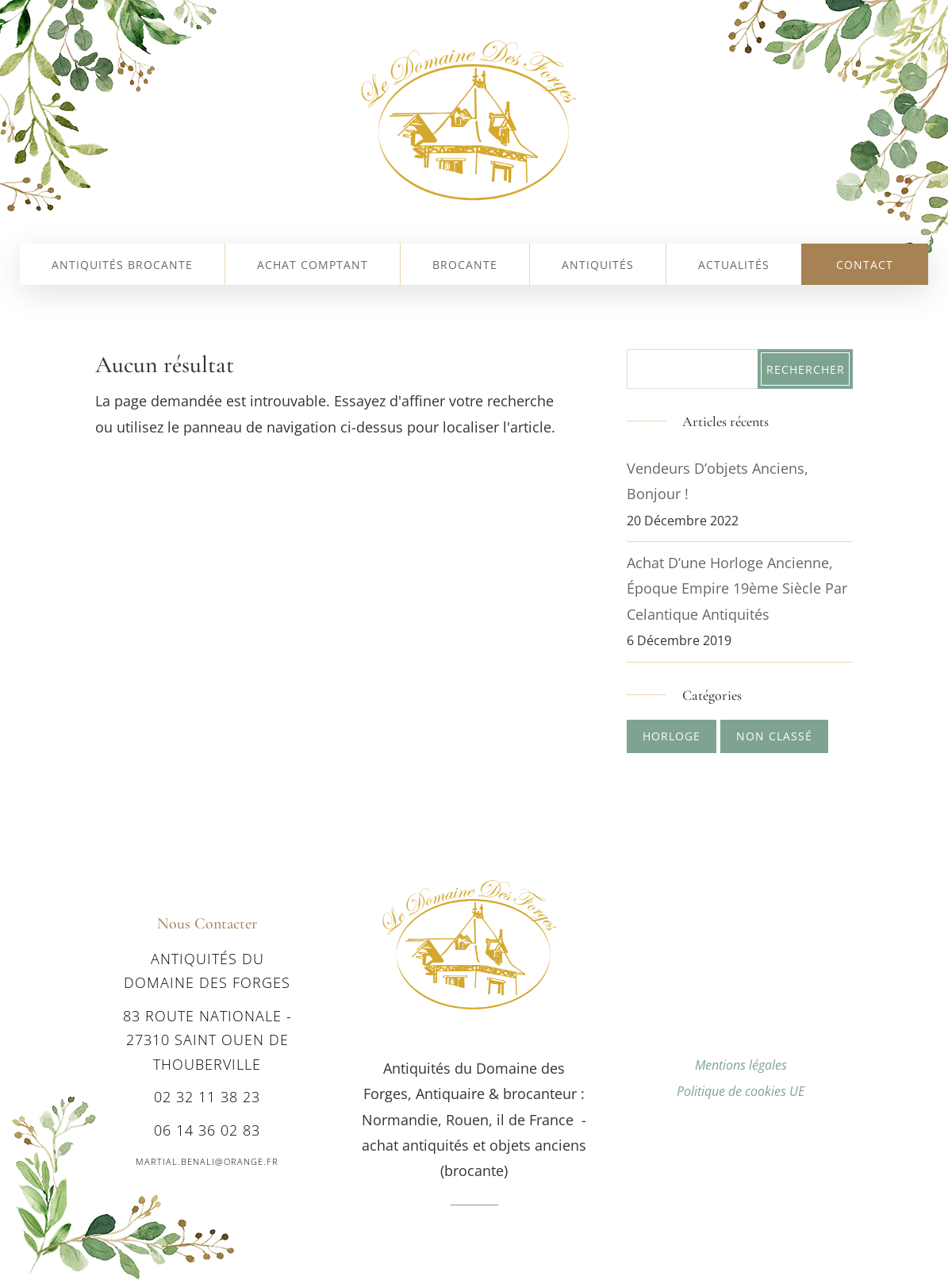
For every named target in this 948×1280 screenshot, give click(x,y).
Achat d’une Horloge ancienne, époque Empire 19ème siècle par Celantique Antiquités (737, 588)
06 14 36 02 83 (207, 1130)
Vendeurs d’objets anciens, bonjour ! (717, 481)
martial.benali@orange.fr (207, 1161)
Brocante (464, 265)
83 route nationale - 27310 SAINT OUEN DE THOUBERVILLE (207, 1040)
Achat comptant (312, 265)
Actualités (734, 265)
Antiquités (598, 265)
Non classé (774, 736)
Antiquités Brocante (122, 265)
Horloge (671, 736)
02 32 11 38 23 (207, 1096)
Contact (864, 265)
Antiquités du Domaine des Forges (207, 971)
